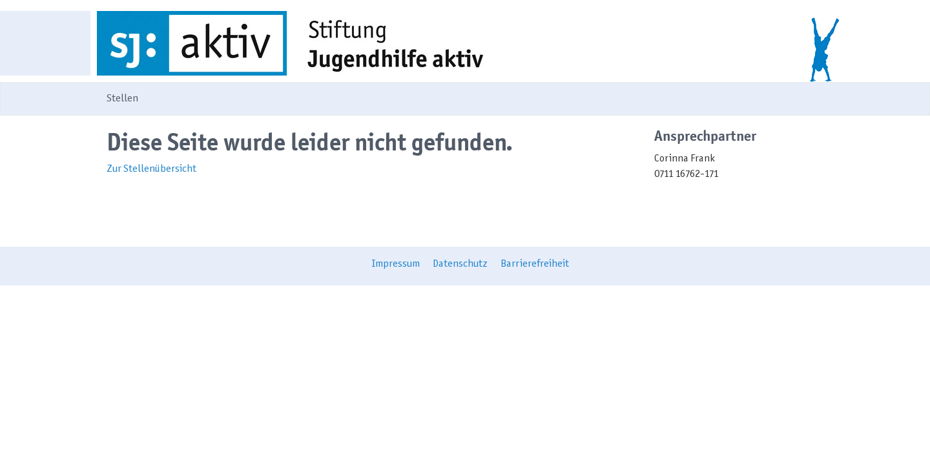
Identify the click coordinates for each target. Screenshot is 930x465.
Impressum (396, 264)
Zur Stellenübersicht (151, 169)
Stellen (122, 99)
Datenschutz (460, 264)
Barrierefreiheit (535, 264)
